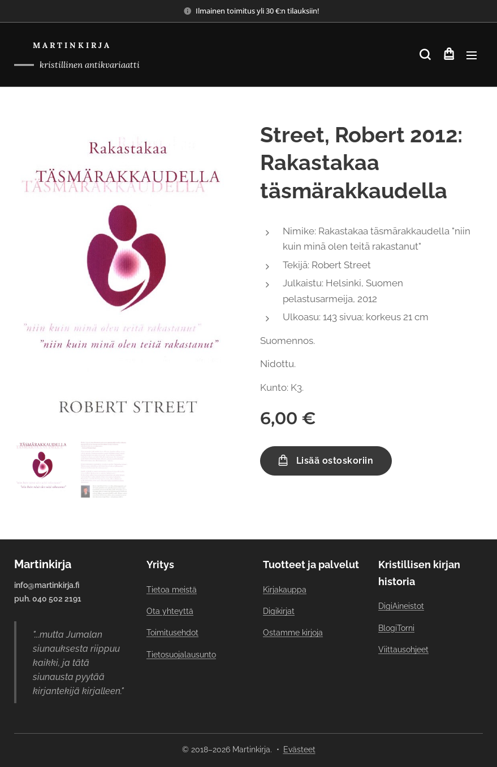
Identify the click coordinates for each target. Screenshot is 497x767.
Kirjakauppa (284, 589)
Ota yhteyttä (169, 611)
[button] (425, 55)
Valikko (471, 55)
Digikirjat (279, 611)
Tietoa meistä (171, 589)
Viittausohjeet (403, 649)
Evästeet (299, 749)
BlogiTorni (396, 628)
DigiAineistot (401, 606)
